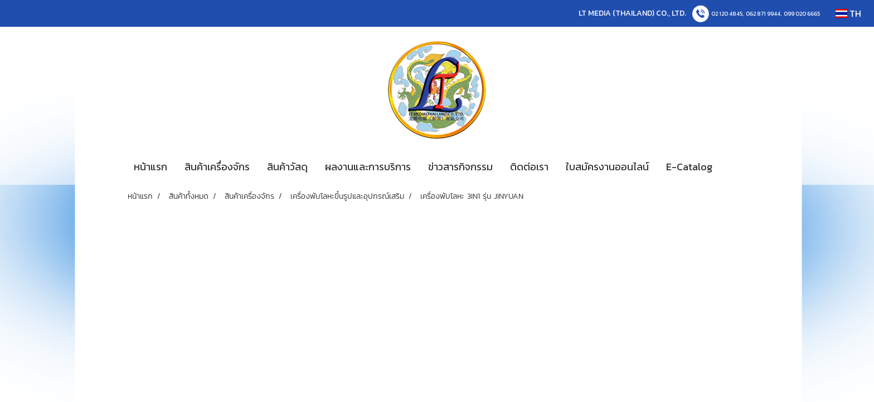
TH (848, 13)
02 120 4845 (726, 13)
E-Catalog (689, 166)
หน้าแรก (150, 166)
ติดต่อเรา (529, 166)
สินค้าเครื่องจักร (217, 166)
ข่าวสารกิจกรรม (460, 166)
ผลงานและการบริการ (368, 166)
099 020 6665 (802, 13)
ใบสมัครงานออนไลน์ (607, 166)
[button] (737, 166)
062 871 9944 (763, 13)
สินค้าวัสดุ (287, 166)
